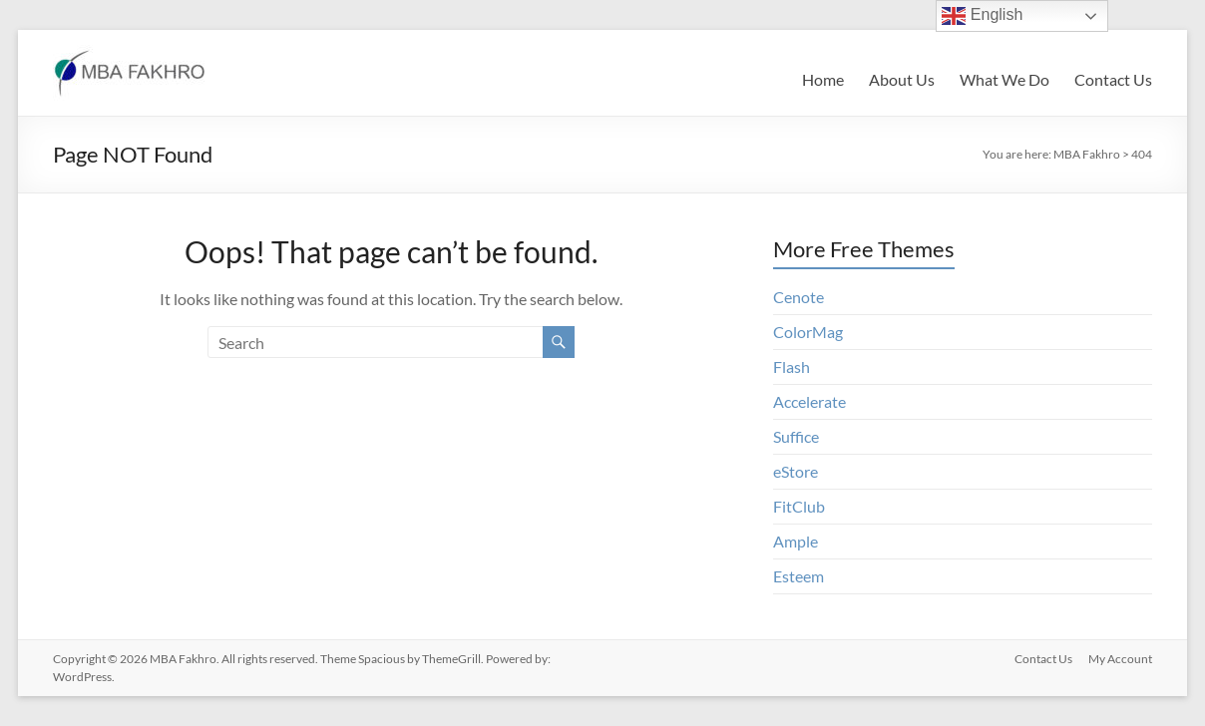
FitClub (799, 506)
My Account (1120, 658)
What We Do (1004, 79)
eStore (795, 471)
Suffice (796, 436)
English (982, 16)
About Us (902, 79)
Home (823, 79)
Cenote (798, 296)
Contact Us (1113, 79)
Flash (791, 366)
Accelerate (809, 401)
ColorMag (808, 331)
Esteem (798, 575)
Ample (795, 541)
